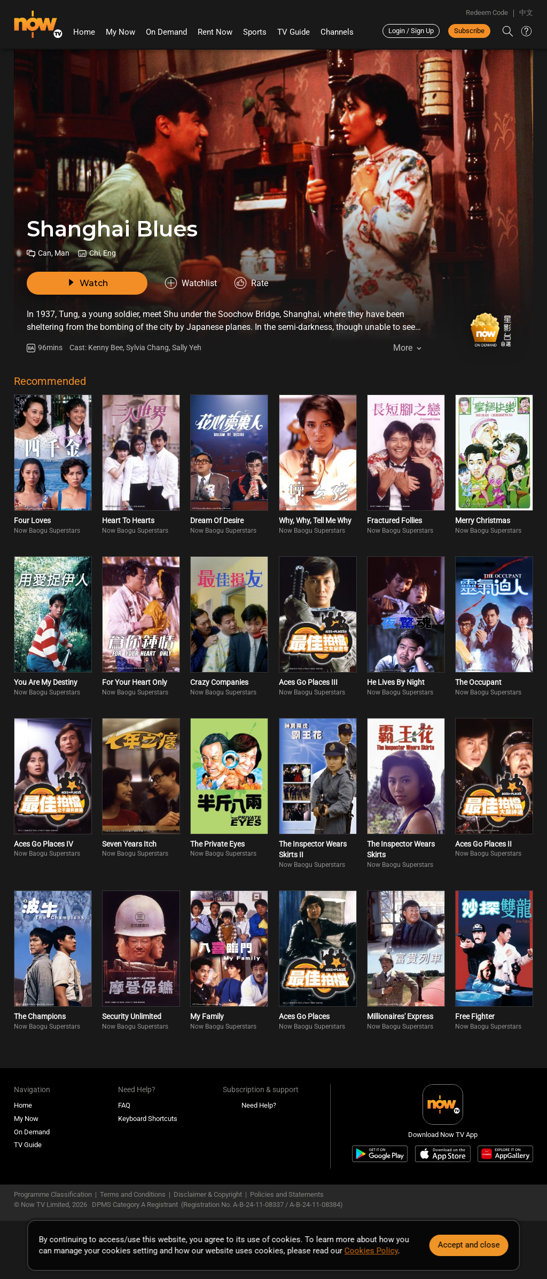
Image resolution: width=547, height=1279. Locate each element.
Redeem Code (487, 13)
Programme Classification (53, 1194)
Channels (337, 32)
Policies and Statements (287, 1194)
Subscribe (469, 31)
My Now (120, 32)
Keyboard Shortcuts (147, 1119)
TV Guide (293, 32)
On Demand (166, 32)
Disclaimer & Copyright (208, 1194)
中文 (526, 13)
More (402, 348)
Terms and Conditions (133, 1194)
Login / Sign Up (411, 31)
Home (84, 32)
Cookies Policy (371, 1251)
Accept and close (468, 1245)
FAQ (124, 1105)
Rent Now (215, 32)
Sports (255, 32)
